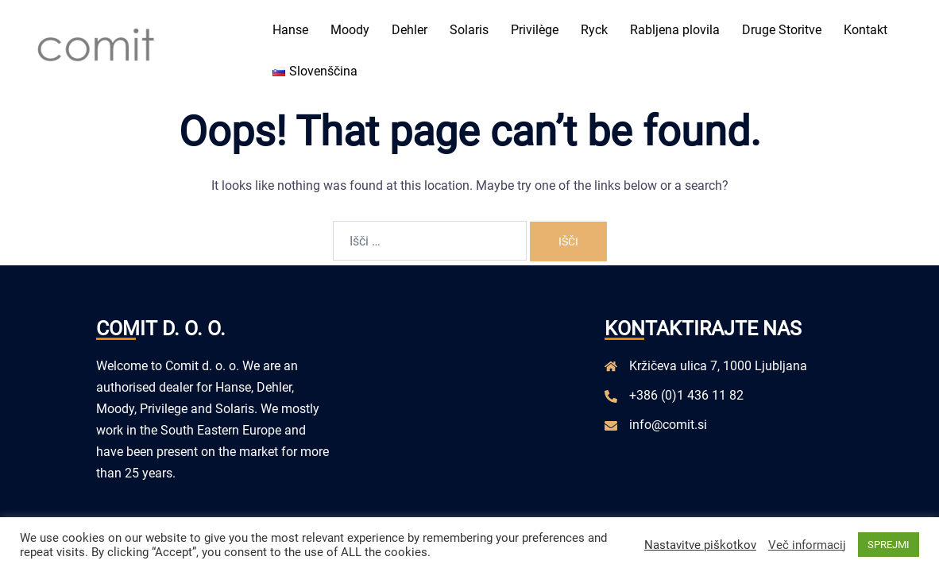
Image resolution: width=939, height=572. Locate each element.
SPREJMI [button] (889, 545)
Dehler (409, 29)
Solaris (469, 29)
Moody (349, 29)
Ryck (594, 29)
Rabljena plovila (675, 29)
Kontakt (865, 29)
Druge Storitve (781, 29)
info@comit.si (668, 424)
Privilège (534, 29)
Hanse (290, 29)
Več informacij (807, 545)
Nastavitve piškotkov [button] (700, 545)
